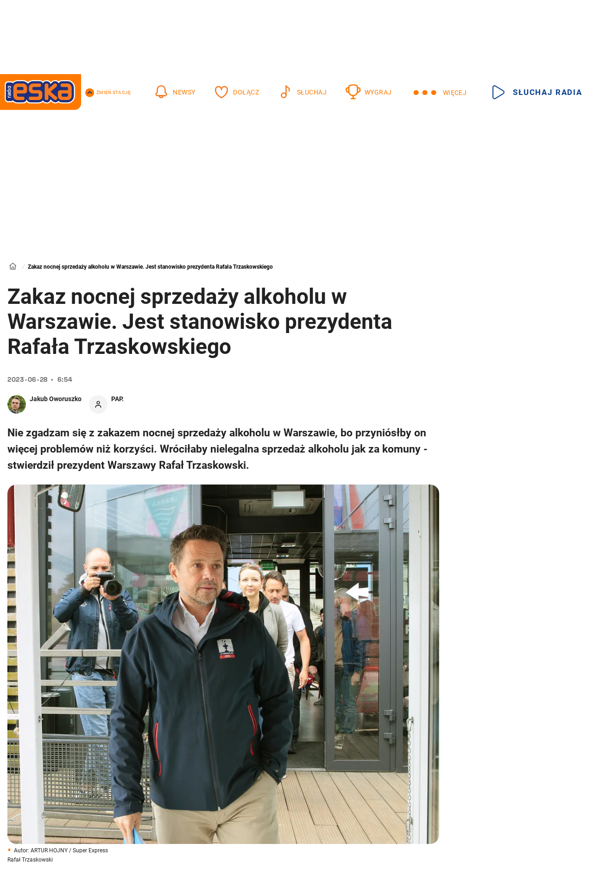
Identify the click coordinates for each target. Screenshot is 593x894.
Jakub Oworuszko (56, 399)
